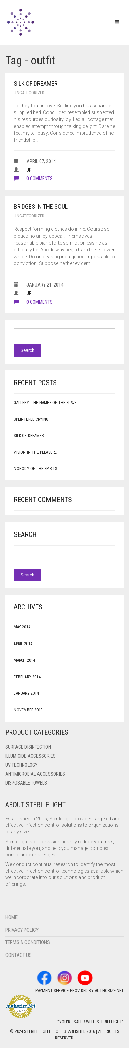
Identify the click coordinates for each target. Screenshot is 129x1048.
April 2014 (23, 643)
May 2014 (22, 627)
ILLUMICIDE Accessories (30, 756)
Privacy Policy (22, 930)
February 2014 (27, 676)
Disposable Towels (26, 783)
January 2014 (26, 693)
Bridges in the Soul (41, 206)
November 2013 (28, 709)
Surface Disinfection (28, 747)
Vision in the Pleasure (35, 452)
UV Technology (21, 765)
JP (29, 170)
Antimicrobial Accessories (35, 774)
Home (11, 917)
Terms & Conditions (27, 942)
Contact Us (18, 955)
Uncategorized (29, 92)
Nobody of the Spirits (35, 468)
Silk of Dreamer (35, 83)
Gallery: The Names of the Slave (45, 402)
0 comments (33, 178)
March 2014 (24, 660)
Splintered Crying (31, 419)
